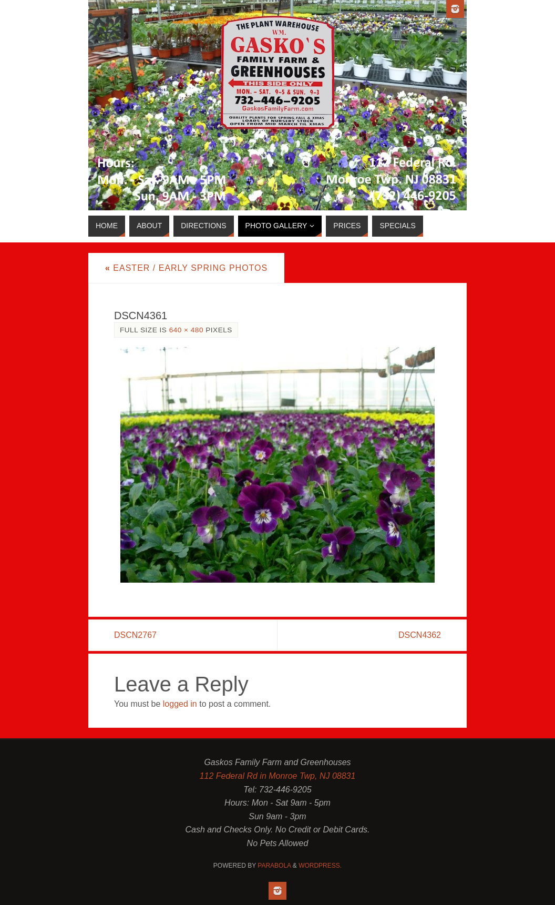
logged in (180, 703)
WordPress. (320, 865)
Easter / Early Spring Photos (186, 267)
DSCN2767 (135, 635)
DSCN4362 (419, 635)
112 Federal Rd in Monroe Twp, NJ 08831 (278, 775)
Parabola (274, 865)
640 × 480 (186, 330)
